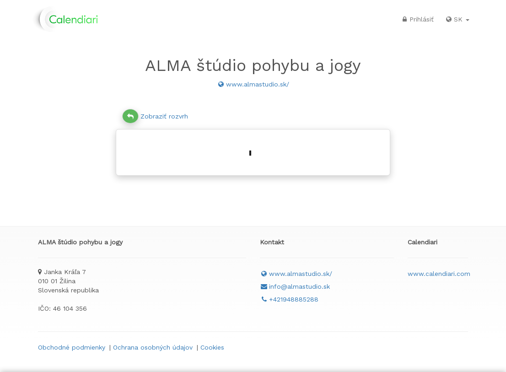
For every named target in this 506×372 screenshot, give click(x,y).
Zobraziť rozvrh (155, 116)
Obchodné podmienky (71, 347)
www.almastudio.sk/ (253, 84)
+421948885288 (289, 299)
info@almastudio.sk (295, 286)
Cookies (212, 347)
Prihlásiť (417, 19)
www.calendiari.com (439, 273)
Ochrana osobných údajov (153, 347)
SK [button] (457, 19)
